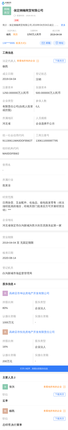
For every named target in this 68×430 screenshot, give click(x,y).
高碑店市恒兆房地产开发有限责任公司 (32, 331)
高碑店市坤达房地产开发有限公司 (29, 293)
